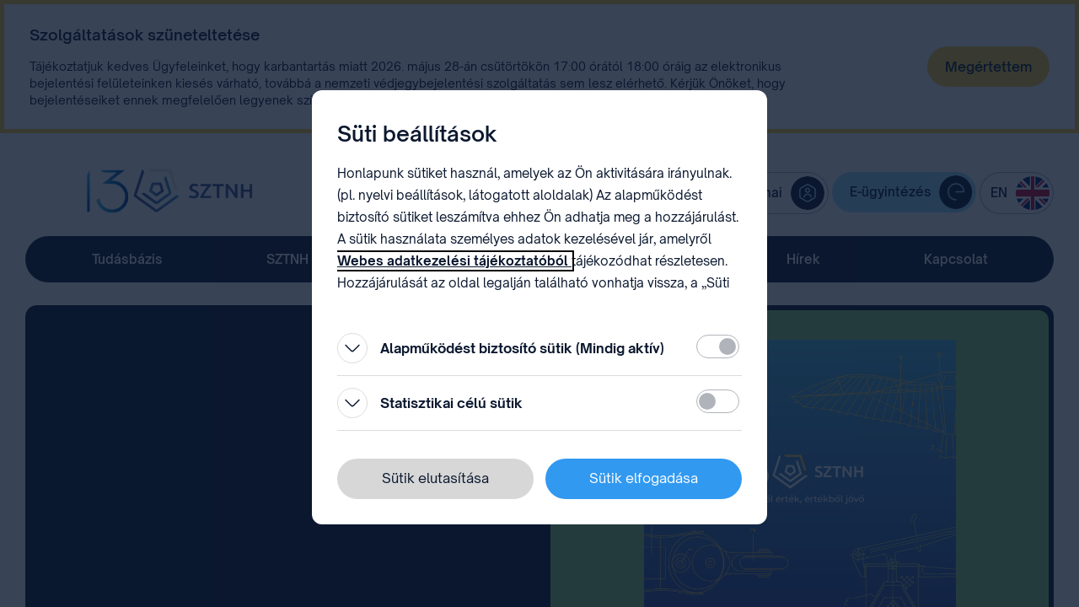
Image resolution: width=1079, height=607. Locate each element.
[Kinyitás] (352, 348)
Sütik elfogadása (643, 478)
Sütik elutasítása (435, 478)
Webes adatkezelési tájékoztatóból (454, 261)
